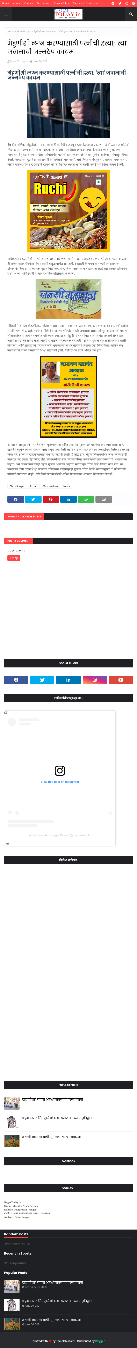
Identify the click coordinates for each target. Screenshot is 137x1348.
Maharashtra (50, 486)
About (16, 3)
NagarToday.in (19, 61)
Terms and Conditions (85, 3)
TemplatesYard (65, 1341)
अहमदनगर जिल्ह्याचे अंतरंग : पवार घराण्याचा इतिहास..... (58, 1118)
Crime (33, 486)
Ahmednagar (23, 31)
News (66, 486)
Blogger (99, 1341)
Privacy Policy (61, 3)
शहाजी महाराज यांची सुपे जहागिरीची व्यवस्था (51, 1137)
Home (5, 3)
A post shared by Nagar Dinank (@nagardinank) (60, 835)
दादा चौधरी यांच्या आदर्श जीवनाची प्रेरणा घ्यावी (52, 1099)
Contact (28, 3)
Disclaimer (43, 3)
